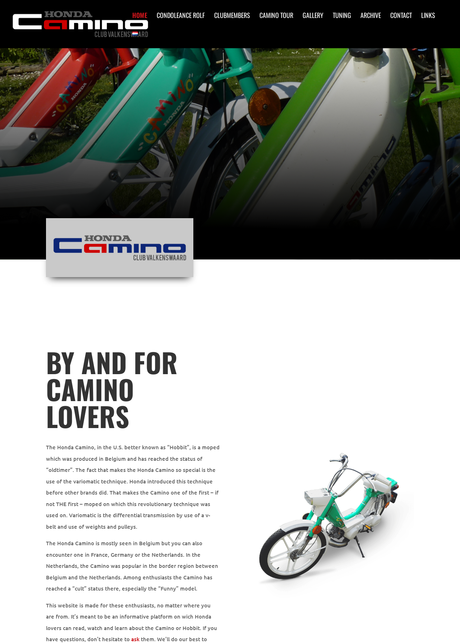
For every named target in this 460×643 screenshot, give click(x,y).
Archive (370, 16)
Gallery (313, 16)
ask (135, 639)
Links (428, 16)
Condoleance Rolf (181, 16)
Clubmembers (232, 16)
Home (139, 16)
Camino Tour (276, 16)
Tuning (342, 16)
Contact (401, 16)
